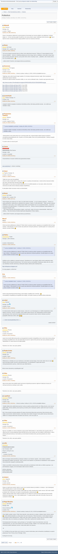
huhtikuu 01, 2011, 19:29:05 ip (8, 308)
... (20, 542)
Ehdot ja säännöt (48, 552)
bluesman (7, 66)
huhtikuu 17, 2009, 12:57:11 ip (8, 198)
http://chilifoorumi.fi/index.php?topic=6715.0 (12, 86)
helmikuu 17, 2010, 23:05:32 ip (8, 277)
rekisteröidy (34, 1)
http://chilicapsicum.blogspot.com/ (9, 266)
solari (5, 300)
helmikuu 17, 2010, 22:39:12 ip (8, 244)
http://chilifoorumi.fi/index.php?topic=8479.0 (12, 88)
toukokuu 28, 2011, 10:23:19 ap (9, 455)
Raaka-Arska (8, 350)
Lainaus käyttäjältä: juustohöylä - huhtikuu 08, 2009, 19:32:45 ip (18, 126)
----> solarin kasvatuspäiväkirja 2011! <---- (11, 319)
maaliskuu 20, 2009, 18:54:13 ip (9, 32)
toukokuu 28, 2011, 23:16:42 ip (8, 484)
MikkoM (6, 25)
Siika (5, 328)
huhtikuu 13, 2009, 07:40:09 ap (8, 176)
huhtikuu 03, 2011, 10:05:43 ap (8, 358)
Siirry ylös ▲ (54, 552)
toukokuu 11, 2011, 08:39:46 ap (9, 427)
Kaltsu (6, 235)
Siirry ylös (4, 542)
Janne (6, 146)
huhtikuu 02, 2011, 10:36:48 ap (8, 335)
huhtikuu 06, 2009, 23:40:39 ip (8, 73)
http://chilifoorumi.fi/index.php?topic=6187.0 (12, 85)
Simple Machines (13, 552)
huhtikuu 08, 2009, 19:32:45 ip (8, 101)
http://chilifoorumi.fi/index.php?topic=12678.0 (12, 90)
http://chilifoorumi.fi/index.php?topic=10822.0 (12, 89)
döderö (6, 477)
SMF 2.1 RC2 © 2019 (5, 552)
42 (21, 542)
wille (5, 443)
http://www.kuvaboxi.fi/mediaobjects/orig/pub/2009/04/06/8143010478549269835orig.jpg (24, 82)
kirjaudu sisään (25, 1)
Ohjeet (42, 552)
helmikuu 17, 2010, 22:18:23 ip (8, 222)
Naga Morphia (8, 501)
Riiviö (6, 45)
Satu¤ (6, 171)
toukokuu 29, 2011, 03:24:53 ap (9, 511)
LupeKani (7, 396)
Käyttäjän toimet (51, 22)
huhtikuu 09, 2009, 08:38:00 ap (8, 122)
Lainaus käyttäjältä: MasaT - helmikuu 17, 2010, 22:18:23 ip (17, 248)
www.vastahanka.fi (6, 166)
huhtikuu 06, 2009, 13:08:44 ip (8, 50)
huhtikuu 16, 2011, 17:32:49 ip (8, 380)
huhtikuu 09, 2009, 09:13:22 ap (8, 155)
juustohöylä (7, 95)
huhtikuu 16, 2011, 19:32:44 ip (8, 403)
